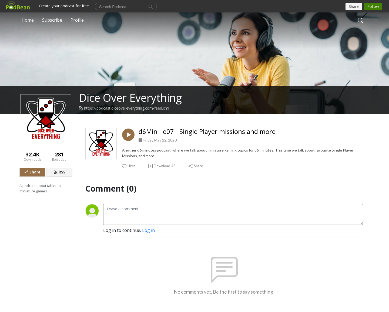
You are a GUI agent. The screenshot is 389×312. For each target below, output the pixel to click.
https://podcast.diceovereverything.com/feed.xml (124, 108)
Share (33, 172)
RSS (59, 172)
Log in (148, 230)
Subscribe (52, 20)
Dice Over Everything (130, 97)
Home (28, 20)
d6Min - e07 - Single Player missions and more (207, 132)
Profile (77, 20)
